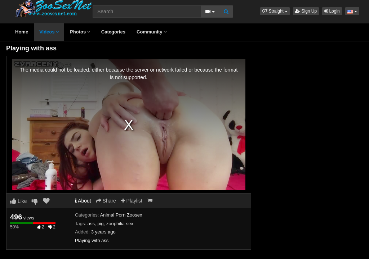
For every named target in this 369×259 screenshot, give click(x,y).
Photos (80, 32)
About (83, 201)
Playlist (131, 201)
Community (151, 32)
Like (18, 201)
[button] (275, 11)
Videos (49, 32)
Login (332, 11)
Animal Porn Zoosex (121, 215)
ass (91, 223)
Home (21, 32)
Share (106, 201)
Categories (113, 32)
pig (100, 223)
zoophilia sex (119, 223)
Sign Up (306, 11)
